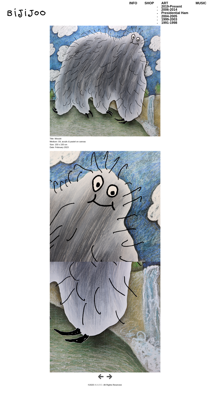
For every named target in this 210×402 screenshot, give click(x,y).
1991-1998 (169, 23)
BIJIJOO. (99, 385)
